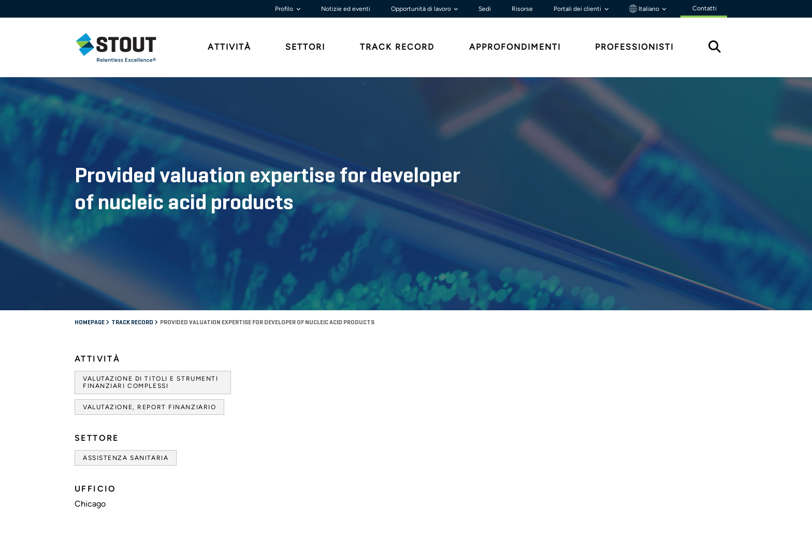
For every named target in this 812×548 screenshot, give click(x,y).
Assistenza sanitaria (125, 458)
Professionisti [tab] (634, 47)
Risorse (522, 8)
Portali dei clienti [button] (578, 8)
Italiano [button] (645, 8)
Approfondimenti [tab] (515, 47)
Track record (132, 323)
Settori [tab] (305, 47)
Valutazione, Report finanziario (149, 407)
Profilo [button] (285, 8)
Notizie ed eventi (345, 8)
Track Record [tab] (397, 47)
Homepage (90, 323)
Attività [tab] (229, 47)
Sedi (485, 8)
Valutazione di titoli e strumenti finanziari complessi (150, 382)
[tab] (124, 47)
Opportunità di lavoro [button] (422, 8)
